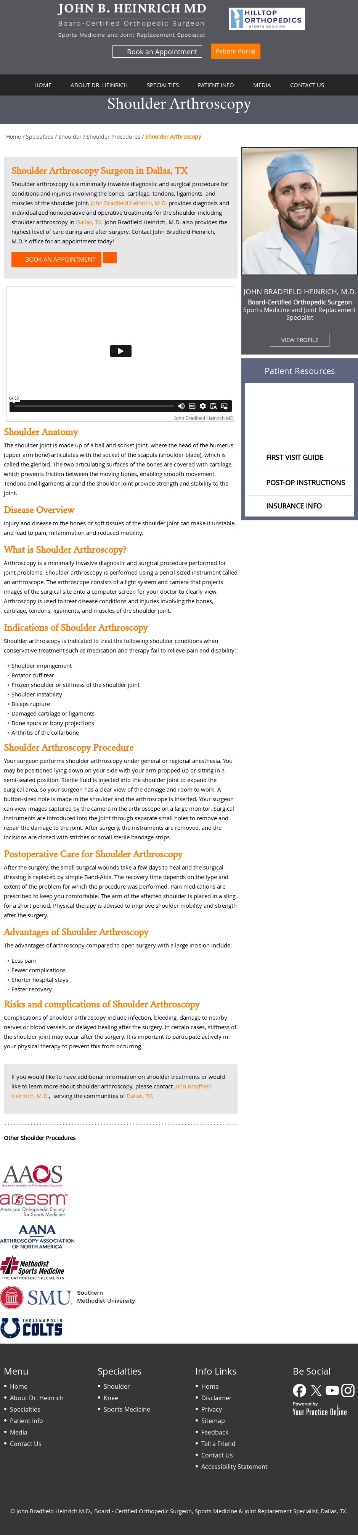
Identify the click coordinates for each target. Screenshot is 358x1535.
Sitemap (213, 1421)
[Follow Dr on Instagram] (348, 1391)
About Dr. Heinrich (99, 85)
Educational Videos (300, 430)
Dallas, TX (88, 222)
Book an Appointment (162, 51)
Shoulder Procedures (113, 136)
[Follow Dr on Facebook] (300, 1391)
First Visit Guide (294, 457)
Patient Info (216, 85)
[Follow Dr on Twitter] (316, 1391)
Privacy (211, 1409)
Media (262, 85)
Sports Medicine (127, 1409)
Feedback (214, 1432)
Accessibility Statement (234, 1466)
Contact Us (307, 85)
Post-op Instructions (305, 482)
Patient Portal (235, 51)
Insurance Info (294, 505)
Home (42, 85)
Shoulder (70, 136)
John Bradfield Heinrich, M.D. (129, 203)
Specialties (163, 85)
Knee (111, 1398)
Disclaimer (216, 1398)
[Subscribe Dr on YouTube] (332, 1391)
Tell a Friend (218, 1443)
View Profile (299, 339)
